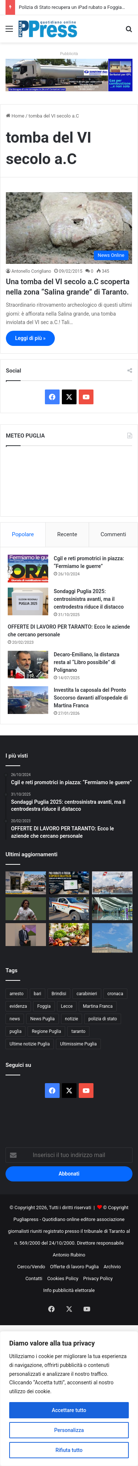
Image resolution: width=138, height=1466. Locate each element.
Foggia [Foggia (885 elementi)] (43, 1006)
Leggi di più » (30, 338)
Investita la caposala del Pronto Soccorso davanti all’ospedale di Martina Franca (91, 697)
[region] (69, 1398)
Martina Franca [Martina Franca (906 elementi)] (98, 1006)
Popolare (23, 534)
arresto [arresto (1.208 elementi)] (17, 993)
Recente (67, 534)
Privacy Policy (98, 1278)
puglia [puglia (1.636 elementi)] (15, 1031)
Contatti (33, 1278)
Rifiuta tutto (69, 1450)
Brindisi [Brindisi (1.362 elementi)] (59, 993)
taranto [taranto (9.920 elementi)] (78, 1031)
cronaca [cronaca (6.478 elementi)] (115, 993)
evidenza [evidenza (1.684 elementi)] (18, 1006)
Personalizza (69, 1430)
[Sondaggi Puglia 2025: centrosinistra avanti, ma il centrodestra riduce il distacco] (28, 601)
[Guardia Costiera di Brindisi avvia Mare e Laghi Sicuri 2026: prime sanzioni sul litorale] (112, 882)
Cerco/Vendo (31, 1266)
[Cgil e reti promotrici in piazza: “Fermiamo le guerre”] (28, 568)
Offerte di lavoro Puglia (74, 1266)
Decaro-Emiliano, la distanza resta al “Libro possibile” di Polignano (86, 662)
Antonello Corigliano (31, 271)
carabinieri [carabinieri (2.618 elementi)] (87, 993)
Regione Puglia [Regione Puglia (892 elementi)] (46, 1031)
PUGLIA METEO (69, 481)
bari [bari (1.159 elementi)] (37, 993)
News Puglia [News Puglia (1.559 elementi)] (42, 1018)
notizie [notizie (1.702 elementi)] (71, 1018)
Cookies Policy (62, 1278)
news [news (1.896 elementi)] (15, 1018)
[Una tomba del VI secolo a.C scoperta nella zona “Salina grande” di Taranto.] (69, 227)
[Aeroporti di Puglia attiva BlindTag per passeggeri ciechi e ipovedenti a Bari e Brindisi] (112, 908)
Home (15, 116)
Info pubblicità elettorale (69, 1290)
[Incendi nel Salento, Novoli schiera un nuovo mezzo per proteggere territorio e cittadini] (69, 908)
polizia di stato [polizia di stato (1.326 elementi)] (102, 1018)
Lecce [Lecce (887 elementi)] (67, 1006)
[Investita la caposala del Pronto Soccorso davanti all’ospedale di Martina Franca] (28, 700)
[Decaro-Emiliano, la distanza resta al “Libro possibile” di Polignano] (28, 664)
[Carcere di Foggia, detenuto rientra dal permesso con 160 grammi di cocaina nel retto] (112, 938)
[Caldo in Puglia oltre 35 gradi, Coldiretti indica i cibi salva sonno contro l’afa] (69, 934)
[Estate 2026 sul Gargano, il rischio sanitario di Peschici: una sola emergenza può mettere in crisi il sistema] (26, 882)
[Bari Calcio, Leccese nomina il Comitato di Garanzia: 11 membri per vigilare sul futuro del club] (26, 934)
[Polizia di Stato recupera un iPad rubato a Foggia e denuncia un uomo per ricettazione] (69, 882)
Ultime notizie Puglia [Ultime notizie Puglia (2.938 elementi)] (30, 1044)
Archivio (112, 1266)
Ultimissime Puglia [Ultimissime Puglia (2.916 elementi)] (78, 1044)
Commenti (113, 534)
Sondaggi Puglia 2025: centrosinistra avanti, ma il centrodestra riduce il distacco (89, 599)
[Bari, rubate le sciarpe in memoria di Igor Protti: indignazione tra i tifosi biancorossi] (26, 908)
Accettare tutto (69, 1410)
